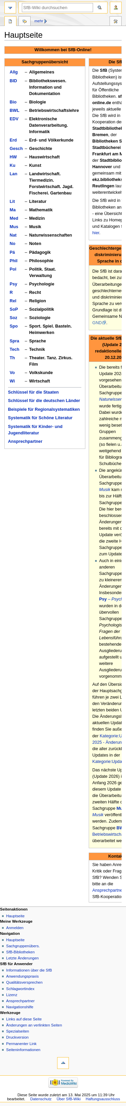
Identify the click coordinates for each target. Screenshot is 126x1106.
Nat (13, 235)
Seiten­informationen (23, 1050)
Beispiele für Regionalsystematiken (44, 409)
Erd (13, 140)
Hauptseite (15, 916)
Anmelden (15, 928)
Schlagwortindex (20, 989)
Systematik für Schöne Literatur (40, 418)
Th (12, 358)
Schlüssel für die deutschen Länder (44, 400)
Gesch (16, 148)
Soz (13, 317)
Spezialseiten (17, 1031)
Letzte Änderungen (22, 958)
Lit (12, 201)
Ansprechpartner (25, 441)
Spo (14, 326)
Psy (13, 284)
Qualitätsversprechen (24, 982)
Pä (12, 252)
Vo (12, 372)
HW (13, 157)
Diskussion (24, 22)
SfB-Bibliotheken (20, 952)
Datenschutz (41, 1099)
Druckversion (17, 1037)
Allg (14, 72)
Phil (13, 260)
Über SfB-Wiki (68, 1099)
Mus (14, 226)
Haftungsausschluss (103, 1099)
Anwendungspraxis (22, 976)
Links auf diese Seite (24, 1019)
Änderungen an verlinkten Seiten (34, 1025)
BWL (14, 110)
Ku (12, 165)
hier (95, 233)
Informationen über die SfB (29, 970)
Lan (13, 174)
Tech (14, 349)
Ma (13, 210)
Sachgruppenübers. (23, 946)
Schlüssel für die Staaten (33, 392)
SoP (14, 309)
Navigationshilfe (19, 1007)
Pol (13, 269)
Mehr (39, 21)
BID (13, 81)
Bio (13, 102)
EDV (14, 119)
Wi (12, 381)
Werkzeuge (115, 22)
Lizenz (11, 995)
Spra (14, 341)
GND (97, 322)
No (12, 243)
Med (14, 218)
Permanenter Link (21, 1044)
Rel (13, 301)
